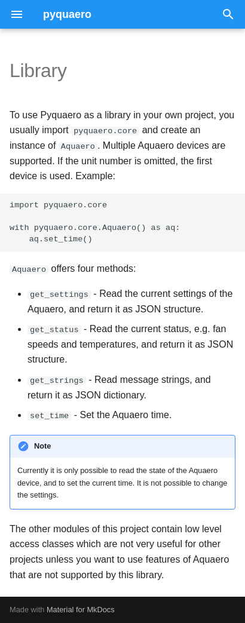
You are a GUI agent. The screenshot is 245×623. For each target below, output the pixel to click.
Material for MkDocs (81, 609)
